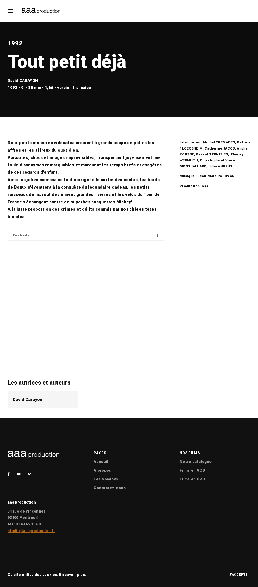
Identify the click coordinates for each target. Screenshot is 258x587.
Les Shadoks (106, 479)
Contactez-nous (110, 488)
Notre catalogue (196, 461)
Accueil (101, 461)
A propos (102, 470)
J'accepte (238, 574)
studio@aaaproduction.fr (31, 531)
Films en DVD (192, 479)
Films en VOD (192, 470)
